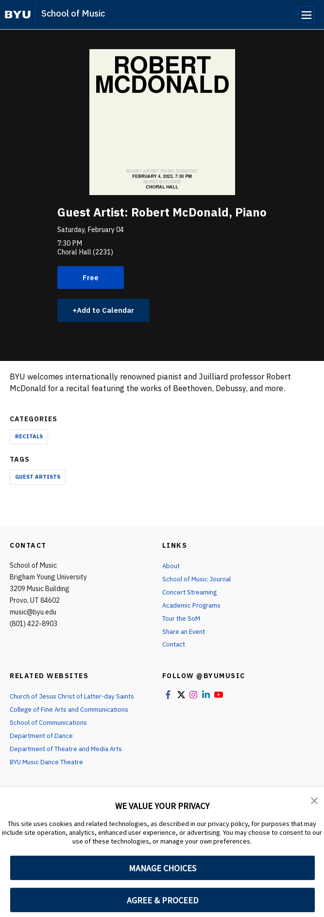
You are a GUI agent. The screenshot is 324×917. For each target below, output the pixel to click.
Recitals (29, 437)
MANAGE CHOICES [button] (162, 868)
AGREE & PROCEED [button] (162, 900)
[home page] (17, 14)
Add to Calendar (108, 311)
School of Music (73, 13)
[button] (314, 801)
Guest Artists (37, 478)
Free (91, 278)
